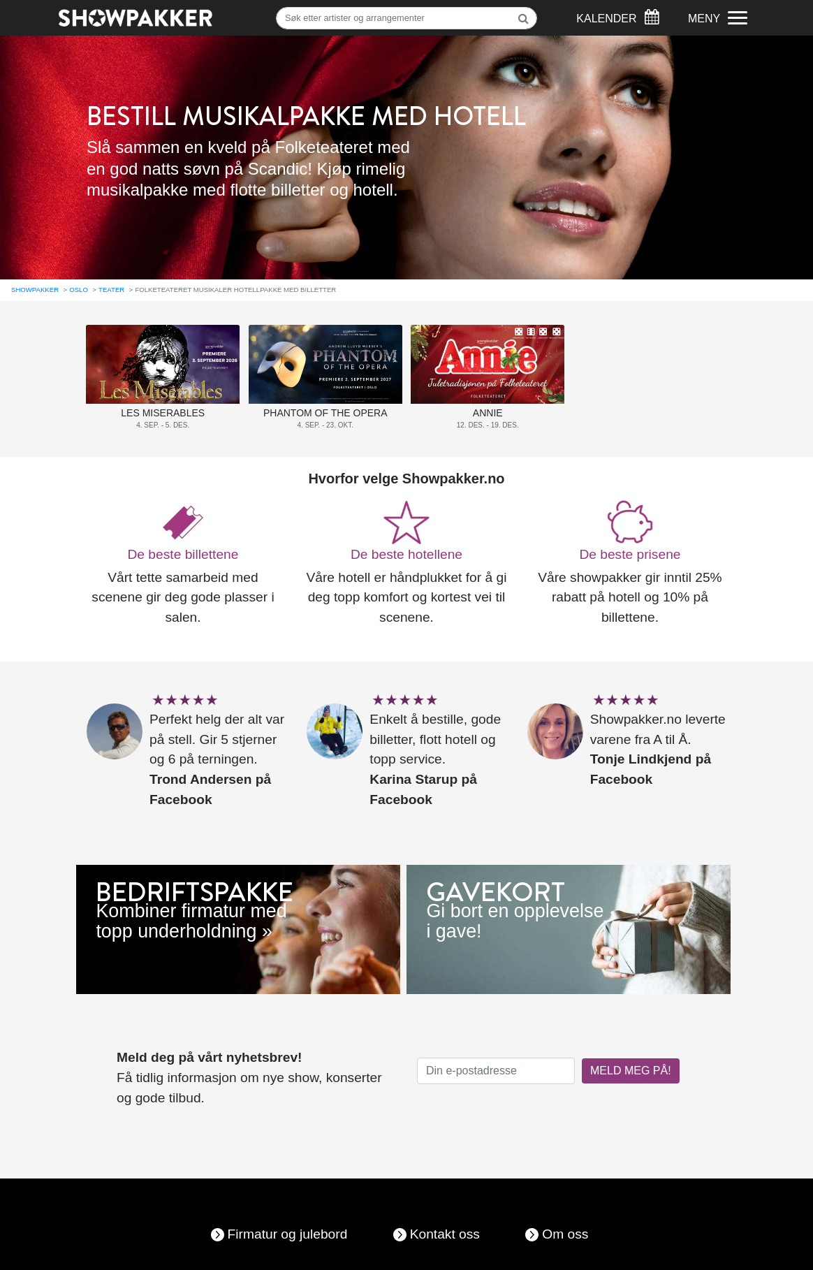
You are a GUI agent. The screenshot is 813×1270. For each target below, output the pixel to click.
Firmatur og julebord (288, 1234)
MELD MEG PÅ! (630, 1070)
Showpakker (35, 289)
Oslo (78, 289)
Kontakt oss (445, 1234)
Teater (111, 289)
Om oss (565, 1234)
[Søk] (406, 18)
